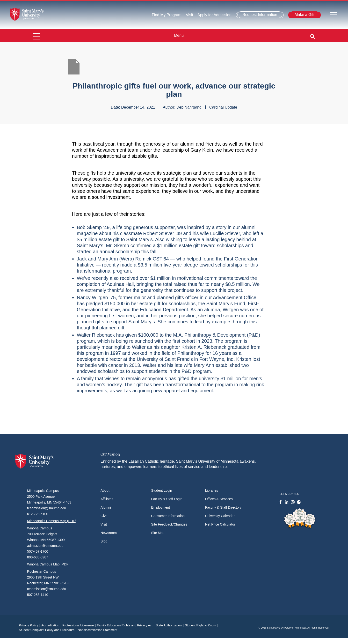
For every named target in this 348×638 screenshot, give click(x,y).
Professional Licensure (79, 625)
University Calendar (220, 516)
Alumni (106, 507)
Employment (160, 507)
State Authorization (170, 625)
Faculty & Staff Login (166, 499)
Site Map (157, 533)
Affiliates (107, 499)
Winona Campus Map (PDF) (48, 564)
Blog (104, 541)
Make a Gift (304, 15)
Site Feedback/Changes (169, 524)
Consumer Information (168, 516)
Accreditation (51, 625)
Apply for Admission (214, 15)
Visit (189, 15)
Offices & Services (219, 499)
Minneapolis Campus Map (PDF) (51, 521)
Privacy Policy (30, 625)
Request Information (259, 15)
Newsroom (109, 533)
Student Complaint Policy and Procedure (48, 630)
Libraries (211, 490)
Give (104, 516)
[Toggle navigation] (333, 12)
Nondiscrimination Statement (97, 630)
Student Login (161, 490)
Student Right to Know (202, 625)
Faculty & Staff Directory (223, 507)
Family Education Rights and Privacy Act (126, 625)
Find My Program (166, 15)
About (105, 490)
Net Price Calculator (220, 524)
